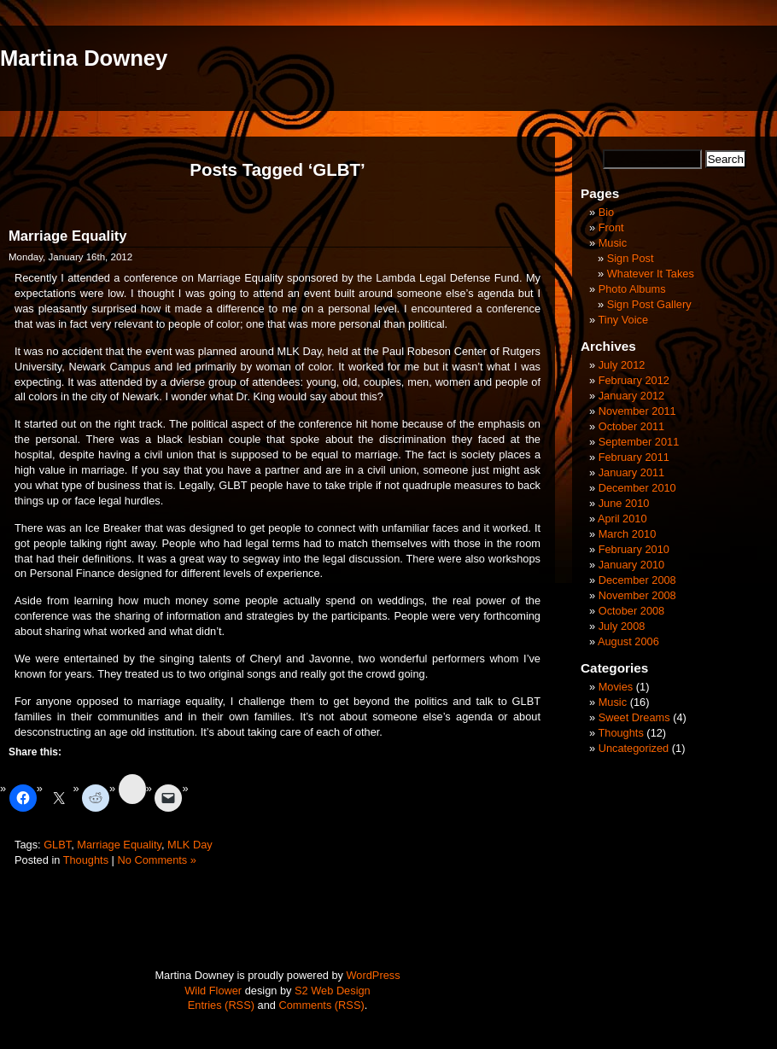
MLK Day (190, 844)
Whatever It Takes (650, 273)
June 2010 (624, 503)
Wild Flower (213, 990)
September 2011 (639, 441)
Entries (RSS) (221, 1005)
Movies (616, 686)
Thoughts (85, 860)
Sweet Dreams (634, 717)
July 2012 (622, 364)
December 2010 (637, 487)
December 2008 (637, 580)
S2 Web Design (333, 990)
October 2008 (632, 610)
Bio (607, 212)
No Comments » (156, 860)
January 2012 (632, 395)
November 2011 (637, 411)
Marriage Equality (68, 236)
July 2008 (622, 626)
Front (611, 227)
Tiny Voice (623, 319)
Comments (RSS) (321, 1005)
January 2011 (632, 472)
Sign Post (630, 258)
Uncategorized (634, 748)
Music (613, 242)
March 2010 (628, 533)
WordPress (373, 975)
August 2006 (628, 641)
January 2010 (632, 564)
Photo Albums (632, 289)
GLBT (57, 844)
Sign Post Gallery (649, 304)
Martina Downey (83, 58)
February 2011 (634, 457)
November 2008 (637, 595)
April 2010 (622, 518)
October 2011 (632, 426)
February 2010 (634, 549)
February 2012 (634, 380)
